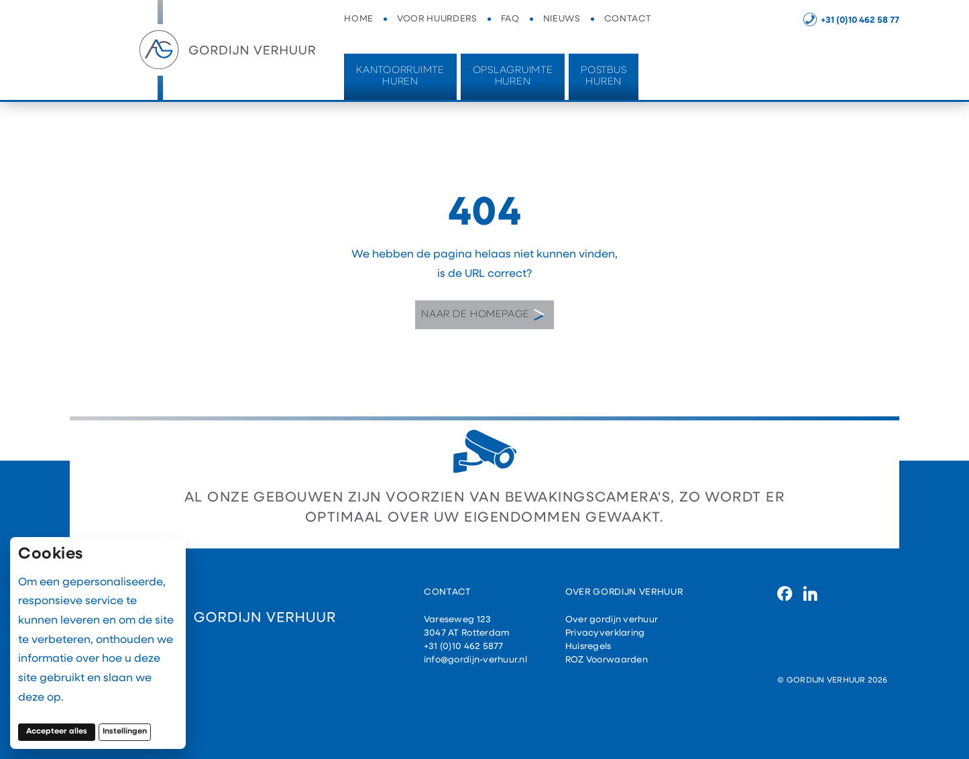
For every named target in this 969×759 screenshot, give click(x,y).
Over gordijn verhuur (611, 620)
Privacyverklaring (605, 633)
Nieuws (562, 19)
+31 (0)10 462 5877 (464, 646)
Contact (628, 19)
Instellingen (125, 731)
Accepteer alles (60, 731)
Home (359, 19)
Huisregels (588, 646)
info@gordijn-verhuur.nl (475, 660)
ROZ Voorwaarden (606, 660)
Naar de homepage (483, 315)
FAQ (510, 19)
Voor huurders (437, 19)
